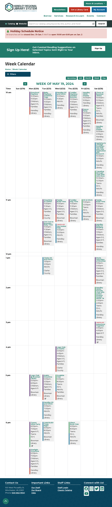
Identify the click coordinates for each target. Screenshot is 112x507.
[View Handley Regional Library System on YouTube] (86, 493)
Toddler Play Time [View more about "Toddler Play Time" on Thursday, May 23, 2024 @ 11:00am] (74, 200)
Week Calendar (19, 69)
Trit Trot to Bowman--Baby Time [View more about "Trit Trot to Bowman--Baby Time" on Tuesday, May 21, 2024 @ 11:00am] (48, 223)
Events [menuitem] (90, 16)
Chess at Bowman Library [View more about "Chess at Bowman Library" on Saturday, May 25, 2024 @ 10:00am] (99, 94)
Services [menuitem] (58, 16)
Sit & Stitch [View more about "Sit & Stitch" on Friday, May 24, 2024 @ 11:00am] (88, 200)
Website (23, 24)
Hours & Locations (94, 4)
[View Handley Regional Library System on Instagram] (91, 488)
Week (96, 78)
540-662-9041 (18, 493)
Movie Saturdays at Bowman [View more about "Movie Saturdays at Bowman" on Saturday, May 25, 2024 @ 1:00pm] (101, 259)
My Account (99, 10)
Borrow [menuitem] (48, 16)
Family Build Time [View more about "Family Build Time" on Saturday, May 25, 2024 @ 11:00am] (100, 200)
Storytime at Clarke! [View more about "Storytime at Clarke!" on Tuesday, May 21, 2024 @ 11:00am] (48, 200)
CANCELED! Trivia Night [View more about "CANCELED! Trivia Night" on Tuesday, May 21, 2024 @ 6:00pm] (48, 424)
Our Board (36, 490)
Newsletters (59, 10)
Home (8, 69)
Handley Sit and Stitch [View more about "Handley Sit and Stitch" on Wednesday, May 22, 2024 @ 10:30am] (61, 93)
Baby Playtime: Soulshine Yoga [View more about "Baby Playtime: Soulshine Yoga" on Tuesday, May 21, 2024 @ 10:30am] (48, 95)
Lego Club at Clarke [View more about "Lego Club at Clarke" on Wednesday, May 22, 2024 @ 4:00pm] (61, 348)
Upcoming (71, 78)
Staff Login (63, 488)
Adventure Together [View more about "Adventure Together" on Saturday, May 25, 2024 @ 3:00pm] (100, 325)
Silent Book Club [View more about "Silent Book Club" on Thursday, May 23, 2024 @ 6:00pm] (74, 423)
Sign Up (98, 48)
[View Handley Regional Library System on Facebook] (86, 488)
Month (88, 78)
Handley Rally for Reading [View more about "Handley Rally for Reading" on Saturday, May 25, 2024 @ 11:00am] (99, 226)
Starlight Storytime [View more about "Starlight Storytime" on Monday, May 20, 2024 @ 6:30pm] (35, 450)
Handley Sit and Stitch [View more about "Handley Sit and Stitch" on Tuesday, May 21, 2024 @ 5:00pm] (48, 403)
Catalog (11, 24)
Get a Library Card (79, 10)
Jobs (33, 493)
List (80, 78)
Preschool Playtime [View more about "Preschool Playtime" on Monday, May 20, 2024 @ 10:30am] (35, 93)
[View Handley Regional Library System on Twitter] (96, 488)
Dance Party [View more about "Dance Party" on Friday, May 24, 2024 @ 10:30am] (85, 110)
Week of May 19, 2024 (55, 84)
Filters (12, 74)
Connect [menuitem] (101, 16)
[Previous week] (25, 83)
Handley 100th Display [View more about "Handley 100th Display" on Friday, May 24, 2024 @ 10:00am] (86, 94)
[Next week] (85, 83)
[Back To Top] (6, 501)
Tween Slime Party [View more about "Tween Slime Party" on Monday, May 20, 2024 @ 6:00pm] (35, 423)
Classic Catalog (65, 490)
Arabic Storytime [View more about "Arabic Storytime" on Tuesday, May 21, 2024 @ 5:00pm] (48, 376)
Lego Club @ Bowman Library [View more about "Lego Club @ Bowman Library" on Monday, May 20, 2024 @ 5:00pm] (35, 377)
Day (104, 78)
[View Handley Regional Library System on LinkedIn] (102, 488)
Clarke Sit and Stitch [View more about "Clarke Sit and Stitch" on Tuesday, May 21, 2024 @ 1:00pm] (48, 258)
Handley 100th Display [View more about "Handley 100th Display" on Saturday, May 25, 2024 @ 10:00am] (99, 128)
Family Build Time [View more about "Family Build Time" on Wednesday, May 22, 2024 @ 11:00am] (61, 200)
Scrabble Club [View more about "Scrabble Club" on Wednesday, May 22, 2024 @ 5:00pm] (60, 376)
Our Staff (35, 488)
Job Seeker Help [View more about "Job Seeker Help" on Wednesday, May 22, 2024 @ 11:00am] (61, 227)
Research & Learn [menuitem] (75, 16)
